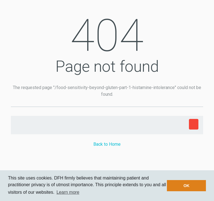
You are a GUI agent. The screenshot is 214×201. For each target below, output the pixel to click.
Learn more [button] (68, 192)
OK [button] (186, 185)
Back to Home (107, 144)
